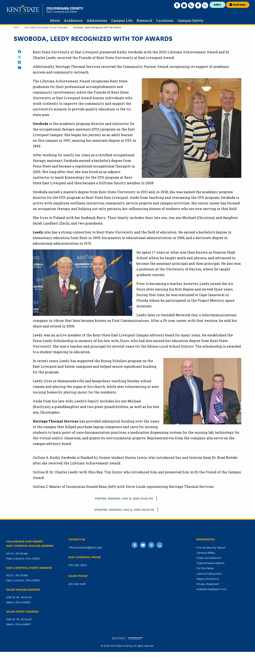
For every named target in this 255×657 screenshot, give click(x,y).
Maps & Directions (208, 578)
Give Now (237, 4)
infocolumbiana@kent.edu (85, 547)
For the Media (205, 568)
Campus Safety (206, 552)
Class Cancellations (209, 557)
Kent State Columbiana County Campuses (45, 27)
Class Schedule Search (211, 563)
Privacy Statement (208, 583)
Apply (217, 4)
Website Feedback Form (212, 589)
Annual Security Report (211, 547)
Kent (16, 27)
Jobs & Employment (209, 573)
